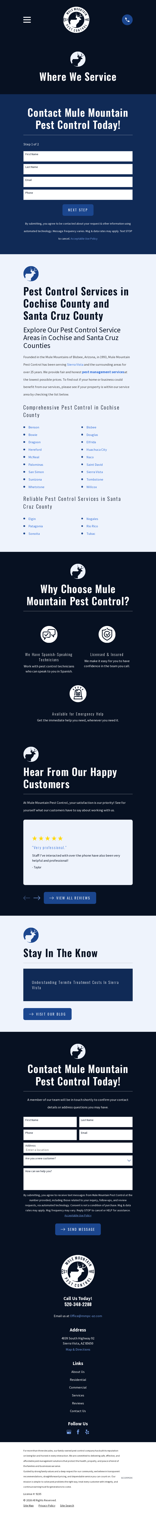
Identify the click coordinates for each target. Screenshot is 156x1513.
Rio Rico (92, 526)
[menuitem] (28, 1505)
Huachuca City (96, 449)
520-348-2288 (78, 1304)
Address (30, 1145)
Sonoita (34, 534)
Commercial (78, 1387)
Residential (78, 1380)
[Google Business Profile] (69, 1432)
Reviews (78, 1403)
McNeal (33, 457)
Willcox (91, 487)
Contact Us (78, 1411)
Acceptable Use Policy (84, 238)
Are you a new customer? (40, 1158)
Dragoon (34, 442)
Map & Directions (78, 1349)
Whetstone (36, 487)
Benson (33, 427)
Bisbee (91, 427)
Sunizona (35, 479)
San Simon (36, 472)
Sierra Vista (75, 364)
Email (28, 180)
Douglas (92, 435)
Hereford (35, 449)
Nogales (92, 519)
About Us (78, 1372)
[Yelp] (87, 1432)
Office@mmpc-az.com (86, 1316)
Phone (29, 193)
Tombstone (94, 479)
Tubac (90, 534)
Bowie (32, 435)
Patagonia (35, 526)
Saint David (94, 465)
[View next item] (36, 898)
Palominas (35, 465)
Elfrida (91, 442)
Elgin (32, 519)
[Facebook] (78, 1432)
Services (78, 1395)
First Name (31, 154)
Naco (90, 457)
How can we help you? (38, 1171)
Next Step (78, 209)
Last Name (31, 167)
